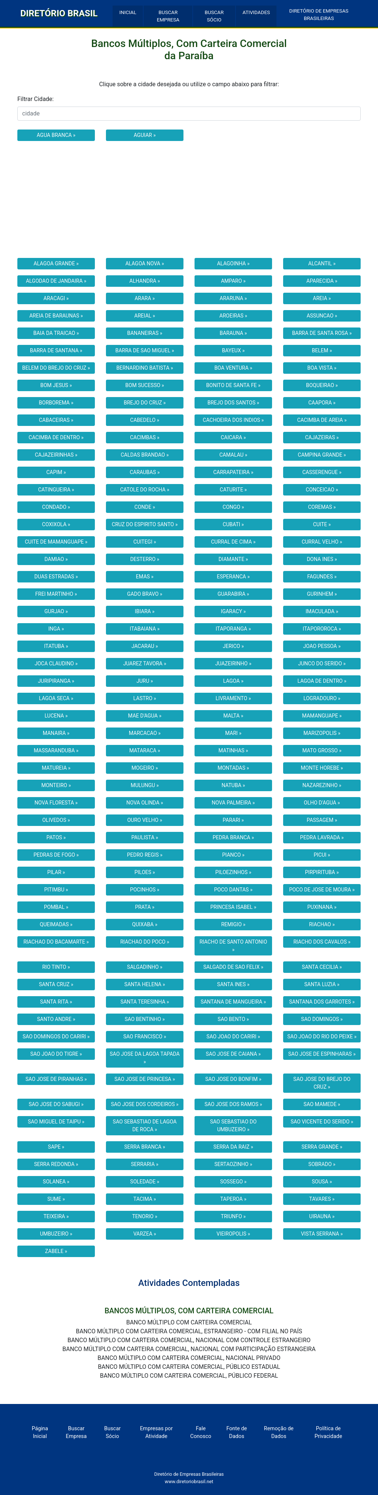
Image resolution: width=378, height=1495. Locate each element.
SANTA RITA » (56, 1002)
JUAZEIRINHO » (233, 663)
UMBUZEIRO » (56, 1234)
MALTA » (233, 716)
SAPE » (56, 1147)
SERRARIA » (144, 1164)
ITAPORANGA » (233, 629)
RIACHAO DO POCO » (144, 942)
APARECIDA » (321, 281)
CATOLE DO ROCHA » (144, 490)
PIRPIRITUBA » (322, 872)
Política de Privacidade (328, 1432)
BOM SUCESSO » (145, 385)
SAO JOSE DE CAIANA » (233, 1054)
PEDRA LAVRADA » (322, 837)
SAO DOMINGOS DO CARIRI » (56, 1036)
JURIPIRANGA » (56, 681)
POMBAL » (56, 907)
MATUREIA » (56, 768)
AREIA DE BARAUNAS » (56, 316)
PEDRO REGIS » (144, 855)
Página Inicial (40, 1432)
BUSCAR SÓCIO (214, 16)
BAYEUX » (233, 350)
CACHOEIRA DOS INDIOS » (233, 420)
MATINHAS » (233, 750)
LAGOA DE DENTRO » (322, 681)
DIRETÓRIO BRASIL (58, 13)
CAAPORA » (322, 403)
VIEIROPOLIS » (233, 1234)
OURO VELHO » (144, 820)
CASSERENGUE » (321, 472)
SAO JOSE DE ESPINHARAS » (321, 1054)
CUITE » (322, 524)
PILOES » (144, 872)
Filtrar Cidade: (35, 99)
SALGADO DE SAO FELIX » (233, 967)
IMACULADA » (322, 611)
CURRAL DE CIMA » (233, 542)
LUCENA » (56, 716)
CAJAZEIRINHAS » (56, 455)
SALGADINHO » (144, 967)
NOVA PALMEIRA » (233, 803)
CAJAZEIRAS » (322, 437)
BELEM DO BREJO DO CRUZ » (56, 368)
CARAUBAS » (144, 472)
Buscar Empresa (76, 1432)
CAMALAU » (233, 455)
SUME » (56, 1199)
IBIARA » (144, 611)
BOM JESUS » (56, 385)
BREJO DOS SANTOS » (233, 403)
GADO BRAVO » (144, 594)
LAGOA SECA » (56, 698)
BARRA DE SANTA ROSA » (322, 333)
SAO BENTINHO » (145, 1019)
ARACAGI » (56, 298)
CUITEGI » (144, 542)
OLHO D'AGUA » (322, 803)
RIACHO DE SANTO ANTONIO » (233, 946)
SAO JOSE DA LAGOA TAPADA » (144, 1058)
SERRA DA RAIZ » (233, 1147)
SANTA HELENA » (144, 984)
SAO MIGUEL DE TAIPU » (56, 1122)
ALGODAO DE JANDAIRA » (56, 281)
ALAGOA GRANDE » (56, 263)
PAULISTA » (144, 837)
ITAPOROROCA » (322, 629)
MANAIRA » (56, 733)
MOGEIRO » (144, 768)
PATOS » (56, 837)
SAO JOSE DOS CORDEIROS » (144, 1104)
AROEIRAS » (233, 316)
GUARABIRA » (233, 594)
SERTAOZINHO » (233, 1164)
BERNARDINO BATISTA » (144, 368)
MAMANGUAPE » (321, 716)
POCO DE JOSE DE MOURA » (322, 890)
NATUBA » (233, 785)
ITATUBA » (56, 646)
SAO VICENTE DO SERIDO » (322, 1122)
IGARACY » (233, 611)
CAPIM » (56, 472)
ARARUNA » (233, 298)
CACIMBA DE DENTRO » (56, 437)
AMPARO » (233, 281)
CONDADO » (56, 507)
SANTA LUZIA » (321, 984)
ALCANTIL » (322, 263)
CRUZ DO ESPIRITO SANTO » (145, 524)
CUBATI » (233, 524)
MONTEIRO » (56, 785)
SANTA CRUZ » (56, 984)
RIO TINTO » (56, 967)
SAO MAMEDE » (321, 1104)
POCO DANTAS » (233, 890)
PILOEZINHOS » (233, 872)
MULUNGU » (145, 785)
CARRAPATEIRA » (233, 472)
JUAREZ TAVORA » (144, 663)
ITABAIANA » (145, 629)
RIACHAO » (322, 924)
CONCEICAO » (322, 490)
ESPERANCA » (233, 576)
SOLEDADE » (144, 1182)
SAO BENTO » (233, 1019)
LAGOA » (233, 681)
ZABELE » (56, 1251)
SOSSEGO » (233, 1182)
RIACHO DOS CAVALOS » (322, 942)
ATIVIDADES (256, 12)
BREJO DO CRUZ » (145, 403)
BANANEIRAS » (144, 333)
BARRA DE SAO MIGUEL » (145, 350)
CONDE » (144, 507)
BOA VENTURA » (233, 368)
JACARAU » (144, 646)
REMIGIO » (233, 924)
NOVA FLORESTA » (56, 803)
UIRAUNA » (322, 1216)
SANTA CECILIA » (322, 967)
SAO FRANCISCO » (144, 1036)
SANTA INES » (233, 984)
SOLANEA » (56, 1182)
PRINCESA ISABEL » (233, 907)
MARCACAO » (145, 733)
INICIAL (127, 12)
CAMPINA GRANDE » (322, 455)
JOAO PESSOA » (321, 646)
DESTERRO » (144, 559)
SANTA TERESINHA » (144, 1002)
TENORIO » (144, 1216)
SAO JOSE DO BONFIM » (233, 1079)
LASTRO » (144, 698)
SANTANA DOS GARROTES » (322, 1002)
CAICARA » (233, 437)
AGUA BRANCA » (56, 135)
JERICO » (233, 646)
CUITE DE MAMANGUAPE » (56, 542)
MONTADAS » (233, 768)
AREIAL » (144, 316)
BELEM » (322, 350)
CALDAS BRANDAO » (145, 455)
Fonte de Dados (236, 1432)
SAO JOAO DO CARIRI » (233, 1036)
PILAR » (56, 872)
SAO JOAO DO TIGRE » (56, 1054)
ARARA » (145, 298)
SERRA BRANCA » (144, 1147)
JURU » (145, 681)
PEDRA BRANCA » (233, 837)
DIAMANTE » (233, 559)
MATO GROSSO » (321, 750)
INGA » (56, 629)
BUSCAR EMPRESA (168, 16)
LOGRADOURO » (321, 698)
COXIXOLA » (56, 524)
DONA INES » (322, 559)
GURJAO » (56, 611)
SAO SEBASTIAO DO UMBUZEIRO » (233, 1125)
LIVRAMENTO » (233, 698)
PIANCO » (233, 855)
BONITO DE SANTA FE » (233, 385)
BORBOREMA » (56, 403)
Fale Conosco (200, 1432)
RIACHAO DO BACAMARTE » (56, 942)
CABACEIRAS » (56, 420)
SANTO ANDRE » (56, 1019)
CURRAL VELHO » (322, 542)
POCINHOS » (144, 890)
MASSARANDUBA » (56, 750)
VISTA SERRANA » (322, 1234)
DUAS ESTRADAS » (56, 576)
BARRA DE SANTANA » (56, 350)
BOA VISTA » (322, 368)
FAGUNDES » (322, 576)
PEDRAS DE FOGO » (56, 855)
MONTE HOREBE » (322, 768)
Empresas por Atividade (156, 1432)
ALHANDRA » (145, 281)
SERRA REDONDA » (56, 1164)
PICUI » (322, 855)
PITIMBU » (56, 890)
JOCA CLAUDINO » (56, 663)
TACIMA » (144, 1199)
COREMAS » (322, 507)
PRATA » (145, 907)
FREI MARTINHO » (56, 594)
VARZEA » (144, 1234)
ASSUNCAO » (322, 316)
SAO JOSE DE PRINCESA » (144, 1079)
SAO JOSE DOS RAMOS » (233, 1104)
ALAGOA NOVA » (145, 263)
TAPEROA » (233, 1199)
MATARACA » (144, 750)
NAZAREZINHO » (321, 785)
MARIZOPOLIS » (321, 733)
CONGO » (233, 507)
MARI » (233, 733)
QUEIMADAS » (56, 924)
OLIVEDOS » (56, 820)
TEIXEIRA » (56, 1216)
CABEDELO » (144, 420)
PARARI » (233, 820)
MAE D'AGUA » (144, 716)
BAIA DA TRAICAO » (56, 333)
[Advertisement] (189, 199)
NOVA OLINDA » (144, 803)
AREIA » (322, 298)
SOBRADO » (321, 1164)
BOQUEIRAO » (322, 385)
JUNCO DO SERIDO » (322, 663)
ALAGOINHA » (233, 263)
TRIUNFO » (233, 1216)
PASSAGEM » (322, 820)
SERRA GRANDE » (322, 1147)
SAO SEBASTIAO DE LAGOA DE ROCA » (145, 1125)
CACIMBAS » (144, 437)
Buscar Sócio (112, 1432)
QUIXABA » (144, 924)
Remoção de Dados (278, 1432)
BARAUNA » (233, 333)
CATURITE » (233, 490)
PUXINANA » (321, 907)
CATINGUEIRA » (56, 490)
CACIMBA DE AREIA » (322, 420)
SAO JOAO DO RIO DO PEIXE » (321, 1036)
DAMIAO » (56, 559)
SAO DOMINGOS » (322, 1019)
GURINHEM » (322, 594)
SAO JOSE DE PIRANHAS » (56, 1079)
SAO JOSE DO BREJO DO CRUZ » (322, 1083)
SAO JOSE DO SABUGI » (56, 1104)
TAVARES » (322, 1199)
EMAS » (145, 576)
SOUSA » (322, 1182)
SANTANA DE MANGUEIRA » (233, 1002)
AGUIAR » (144, 135)
